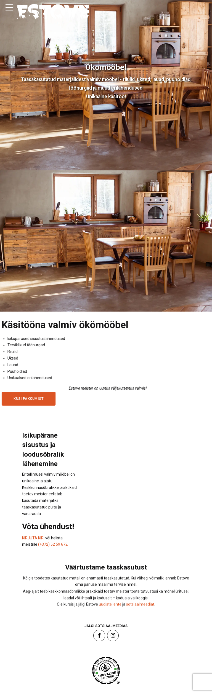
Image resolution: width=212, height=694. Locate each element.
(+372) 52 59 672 (53, 550)
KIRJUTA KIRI (33, 543)
